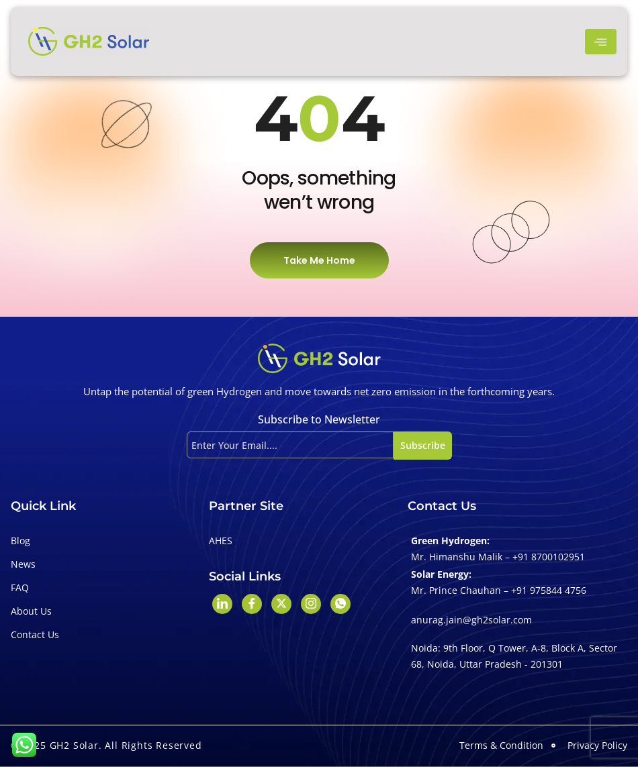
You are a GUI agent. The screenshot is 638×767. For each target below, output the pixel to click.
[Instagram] (311, 604)
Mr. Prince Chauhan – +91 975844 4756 (498, 590)
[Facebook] (252, 604)
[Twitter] (281, 604)
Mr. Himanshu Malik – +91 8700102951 (498, 556)
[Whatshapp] (340, 604)
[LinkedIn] (222, 604)
